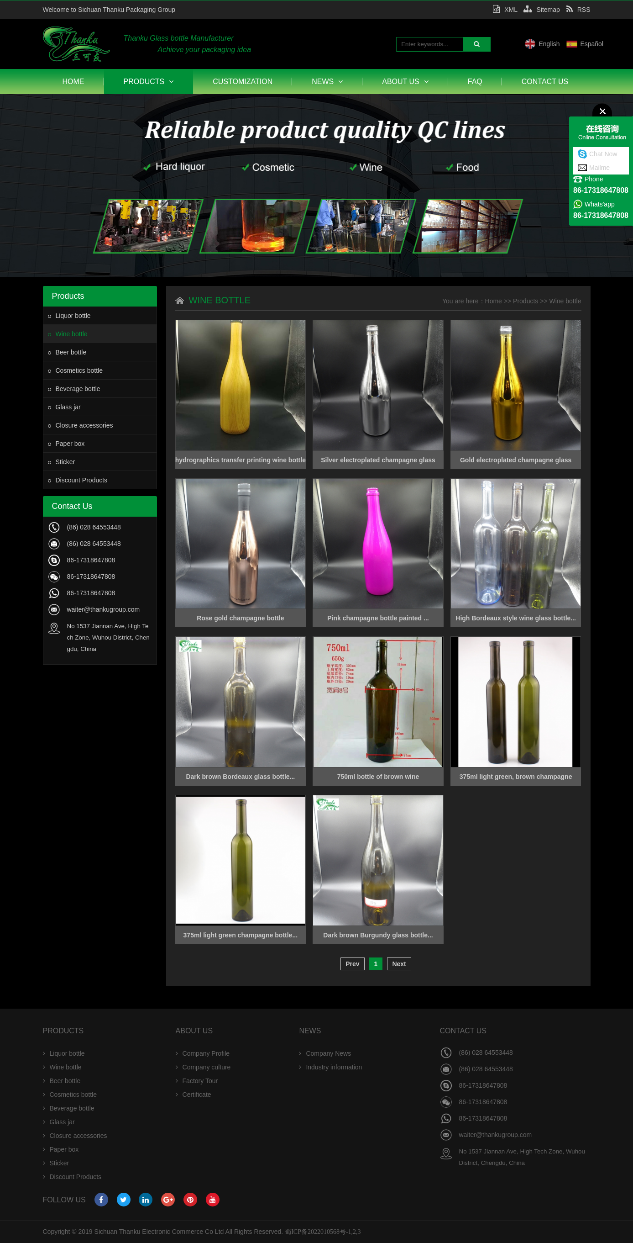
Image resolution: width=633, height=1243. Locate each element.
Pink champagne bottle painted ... (378, 618)
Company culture (203, 1067)
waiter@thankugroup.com (103, 609)
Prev (352, 964)
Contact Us (545, 81)
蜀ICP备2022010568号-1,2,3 (323, 1231)
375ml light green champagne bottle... (240, 935)
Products (149, 81)
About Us (405, 81)
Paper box (66, 443)
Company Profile (203, 1053)
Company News (325, 1053)
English (580, 44)
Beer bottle (67, 352)
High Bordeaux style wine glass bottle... (515, 618)
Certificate (193, 1094)
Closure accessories (80, 425)
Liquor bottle (69, 315)
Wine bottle (68, 334)
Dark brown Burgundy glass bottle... (378, 935)
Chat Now (603, 154)
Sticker (61, 461)
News (327, 81)
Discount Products (78, 480)
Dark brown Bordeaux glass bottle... (240, 776)
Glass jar (64, 407)
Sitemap (541, 9)
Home (73, 81)
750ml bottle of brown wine (378, 776)
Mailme (599, 167)
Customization (242, 81)
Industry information (330, 1067)
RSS (578, 9)
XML (505, 9)
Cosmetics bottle (75, 370)
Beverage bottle (74, 388)
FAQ (475, 81)
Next (399, 964)
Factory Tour (197, 1080)
